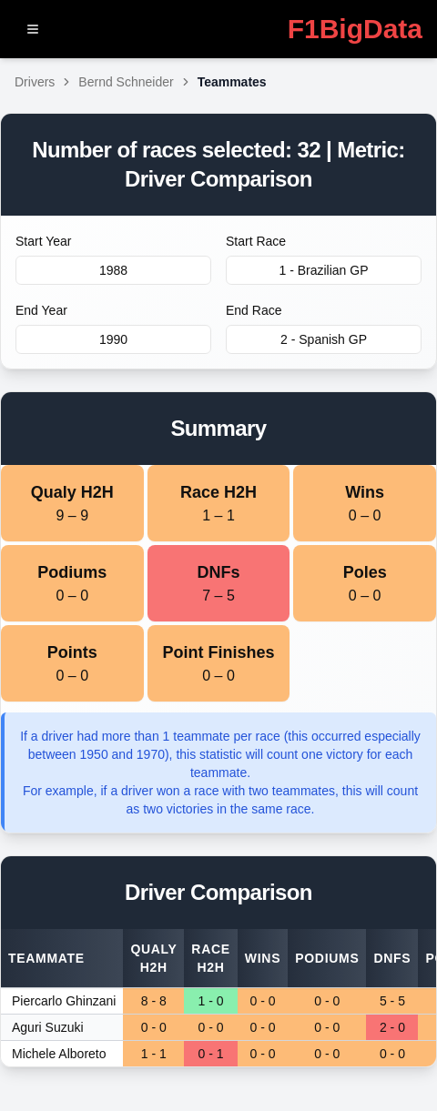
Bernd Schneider (125, 82)
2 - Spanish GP (323, 339)
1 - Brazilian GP (323, 270)
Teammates (232, 82)
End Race (253, 310)
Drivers (35, 82)
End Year (41, 310)
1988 (113, 270)
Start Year (43, 241)
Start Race (256, 241)
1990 (113, 339)
